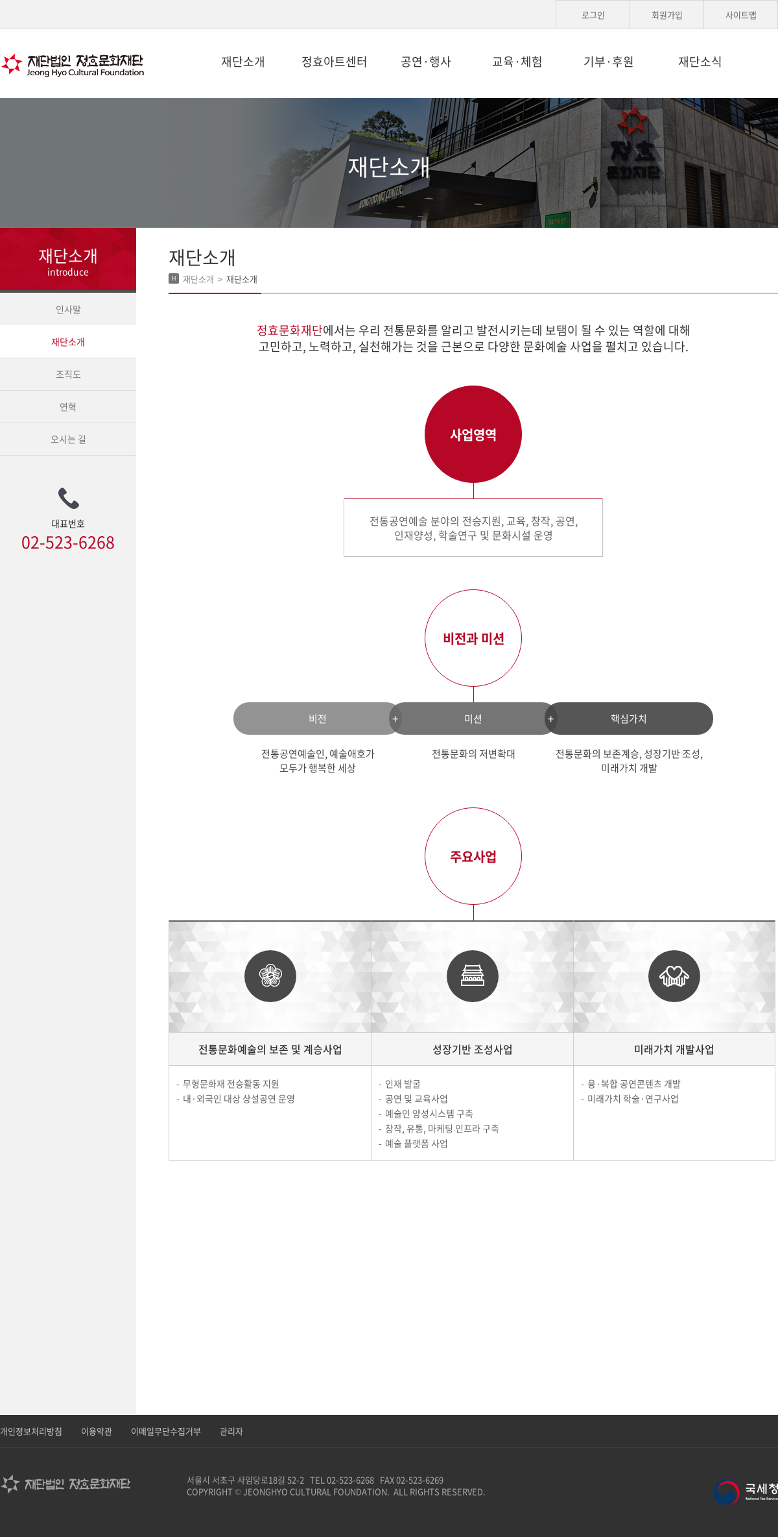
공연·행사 (426, 61)
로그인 (593, 14)
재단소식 (700, 61)
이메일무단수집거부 (166, 1431)
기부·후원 (609, 61)
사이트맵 (741, 14)
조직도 (68, 373)
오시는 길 (68, 438)
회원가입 (667, 14)
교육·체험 (517, 61)
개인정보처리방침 (31, 1431)
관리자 (231, 1431)
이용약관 (96, 1431)
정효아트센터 (334, 61)
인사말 (68, 308)
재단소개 (243, 61)
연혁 (68, 406)
